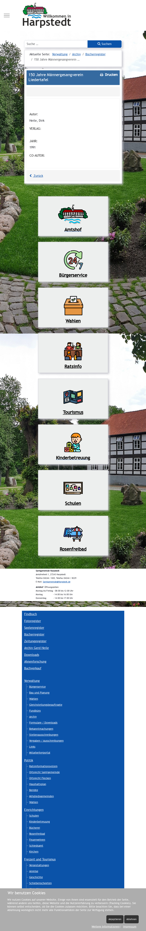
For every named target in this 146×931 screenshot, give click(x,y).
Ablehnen (131, 919)
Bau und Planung (39, 692)
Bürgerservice (37, 686)
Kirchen (33, 851)
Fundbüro (35, 710)
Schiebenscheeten (40, 883)
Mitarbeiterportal (39, 752)
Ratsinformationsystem (43, 766)
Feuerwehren (37, 839)
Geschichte (36, 877)
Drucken (108, 75)
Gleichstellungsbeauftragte (45, 704)
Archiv (33, 716)
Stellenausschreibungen (43, 734)
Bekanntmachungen (41, 728)
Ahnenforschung (35, 662)
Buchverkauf (32, 668)
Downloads (31, 655)
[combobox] (56, 44)
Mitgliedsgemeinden (41, 796)
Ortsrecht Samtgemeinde (44, 772)
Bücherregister (34, 634)
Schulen (34, 815)
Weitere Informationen (105, 926)
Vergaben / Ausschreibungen (46, 740)
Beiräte (33, 790)
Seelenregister (34, 628)
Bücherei (34, 827)
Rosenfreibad (37, 833)
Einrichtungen (34, 810)
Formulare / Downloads (43, 722)
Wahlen (33, 699)
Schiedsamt (36, 845)
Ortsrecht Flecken (40, 778)
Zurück (35, 176)
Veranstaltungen (39, 865)
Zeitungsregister (35, 641)
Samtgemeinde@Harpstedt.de (56, 582)
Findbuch (30, 614)
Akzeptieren (114, 919)
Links (32, 746)
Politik (28, 760)
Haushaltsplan (37, 784)
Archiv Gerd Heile (36, 648)
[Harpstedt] (73, 15)
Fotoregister (32, 621)
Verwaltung (32, 681)
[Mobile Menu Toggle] (7, 15)
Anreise (33, 871)
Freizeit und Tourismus (40, 859)
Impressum (129, 926)
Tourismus (73, 412)
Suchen (105, 44)
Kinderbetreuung (39, 821)
